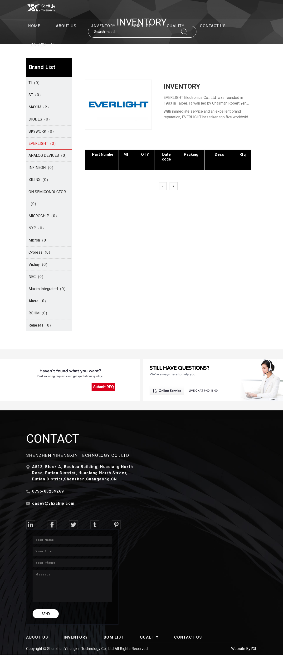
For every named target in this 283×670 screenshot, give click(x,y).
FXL (254, 649)
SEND (46, 614)
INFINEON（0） (42, 167)
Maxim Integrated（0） (48, 289)
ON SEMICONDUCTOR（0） (47, 198)
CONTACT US (213, 26)
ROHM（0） (39, 313)
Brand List (42, 67)
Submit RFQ (103, 387)
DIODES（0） (40, 119)
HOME (34, 26)
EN (43, 44)
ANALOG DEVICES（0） (49, 155)
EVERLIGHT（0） (43, 143)
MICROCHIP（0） (44, 216)
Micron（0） (39, 240)
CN (34, 44)
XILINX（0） (39, 179)
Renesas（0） (41, 325)
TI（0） (35, 83)
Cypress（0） (40, 252)
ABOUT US (66, 26)
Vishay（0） (39, 264)
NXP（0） (37, 228)
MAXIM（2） (40, 107)
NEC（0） (37, 276)
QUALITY (176, 26)
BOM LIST (141, 26)
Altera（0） (38, 301)
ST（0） (36, 95)
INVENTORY (104, 26)
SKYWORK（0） (42, 131)
